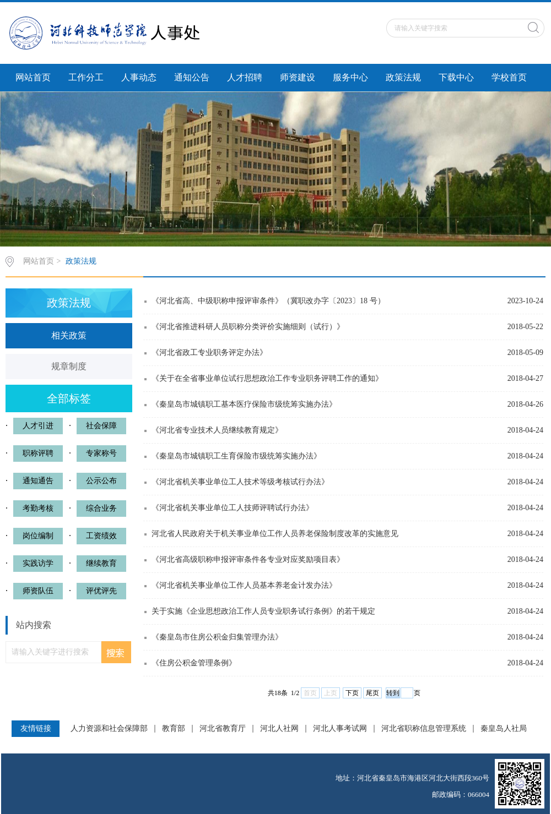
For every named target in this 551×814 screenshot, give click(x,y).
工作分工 (86, 77)
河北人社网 (279, 729)
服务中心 (350, 77)
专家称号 (101, 453)
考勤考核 (38, 508)
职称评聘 (38, 453)
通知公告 (191, 77)
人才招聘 (244, 77)
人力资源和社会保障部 (109, 729)
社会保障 (101, 426)
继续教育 (101, 563)
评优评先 (101, 591)
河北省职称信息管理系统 (423, 729)
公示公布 (101, 481)
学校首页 (509, 77)
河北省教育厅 (222, 729)
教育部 (173, 729)
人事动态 (138, 77)
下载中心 (456, 77)
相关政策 (69, 335)
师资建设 (297, 77)
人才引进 (38, 426)
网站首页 (33, 77)
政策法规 (403, 77)
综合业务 (101, 508)
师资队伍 (38, 591)
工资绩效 (101, 536)
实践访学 (38, 563)
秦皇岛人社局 (503, 729)
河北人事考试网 (340, 729)
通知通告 (38, 481)
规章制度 (69, 366)
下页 (352, 693)
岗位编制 (38, 536)
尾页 (372, 693)
